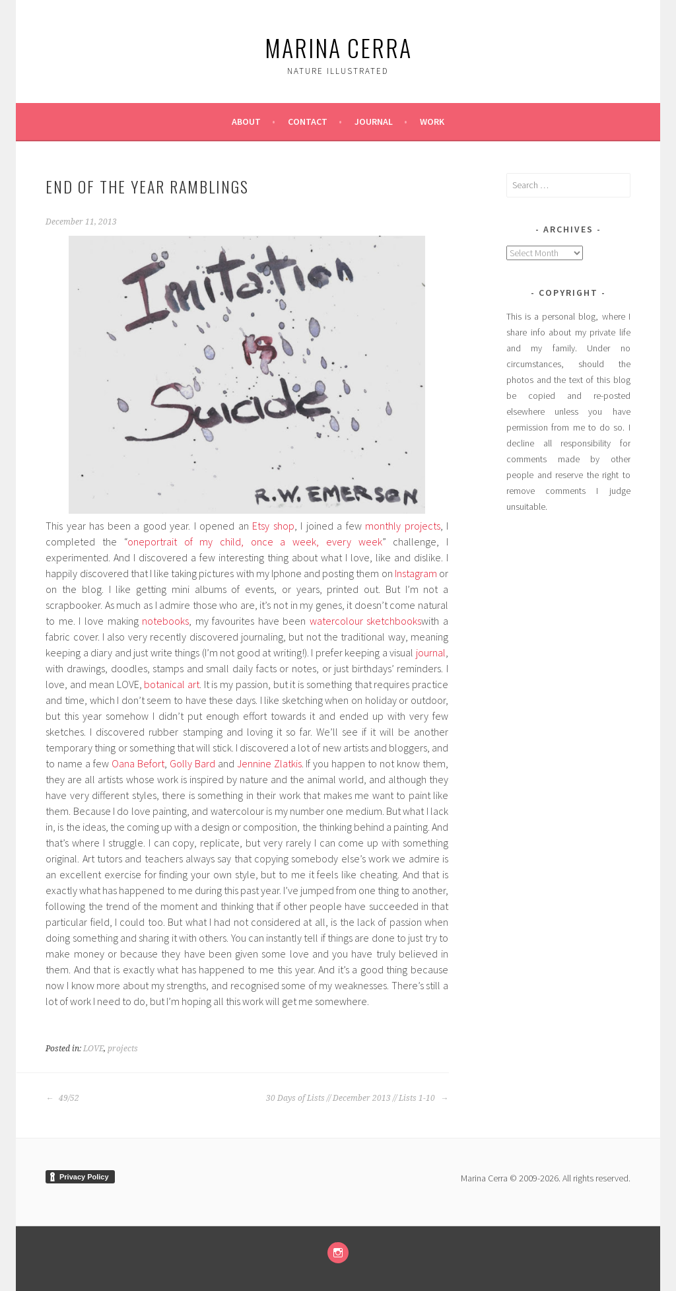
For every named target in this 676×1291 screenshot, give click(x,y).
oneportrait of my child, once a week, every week (254, 541)
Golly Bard (192, 763)
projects (123, 1048)
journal (431, 652)
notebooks (165, 620)
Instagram (416, 573)
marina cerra (338, 47)
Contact (307, 121)
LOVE (93, 1048)
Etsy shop (273, 525)
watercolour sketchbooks (366, 620)
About (246, 121)
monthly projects (402, 525)
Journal (374, 121)
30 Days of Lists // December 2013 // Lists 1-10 (357, 1098)
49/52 (62, 1098)
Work (432, 121)
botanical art (171, 684)
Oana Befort (138, 763)
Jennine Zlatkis (269, 763)
